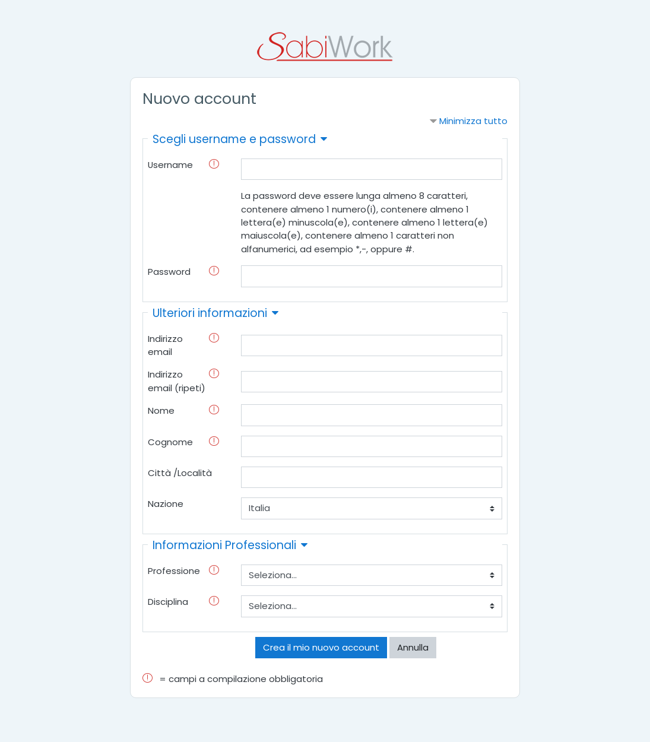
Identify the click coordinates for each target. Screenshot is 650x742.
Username (170, 164)
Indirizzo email (165, 345)
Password (169, 271)
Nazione (165, 503)
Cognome (170, 442)
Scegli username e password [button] (234, 139)
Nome (161, 410)
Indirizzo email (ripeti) (176, 381)
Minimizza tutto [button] (473, 121)
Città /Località (180, 473)
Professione (174, 571)
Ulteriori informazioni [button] (210, 313)
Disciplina (168, 601)
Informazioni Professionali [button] (224, 545)
